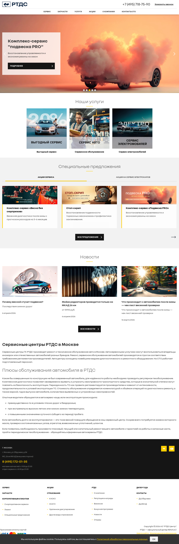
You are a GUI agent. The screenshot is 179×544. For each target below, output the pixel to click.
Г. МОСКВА (7, 447)
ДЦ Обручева (144, 498)
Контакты (141, 493)
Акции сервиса (46, 177)
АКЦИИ (50, 487)
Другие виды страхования (61, 515)
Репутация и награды (103, 498)
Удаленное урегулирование (62, 509)
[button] (84, 90)
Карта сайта (143, 533)
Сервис (47, 11)
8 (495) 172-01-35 (14, 461)
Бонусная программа (103, 509)
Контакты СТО (129, 11)
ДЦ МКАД (143, 504)
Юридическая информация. (163, 533)
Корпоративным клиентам (15, 499)
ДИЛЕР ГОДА (142, 487)
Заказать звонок (164, 4)
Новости (98, 514)
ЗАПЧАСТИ (7, 493)
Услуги (78, 11)
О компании (109, 11)
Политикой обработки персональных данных (122, 539)
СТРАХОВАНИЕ (53, 493)
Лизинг (7, 509)
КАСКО (52, 498)
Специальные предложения (17, 515)
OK (154, 539)
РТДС (94, 487)
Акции (92, 11)
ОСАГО (52, 504)
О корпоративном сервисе (16, 504)
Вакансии (98, 503)
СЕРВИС (6, 487)
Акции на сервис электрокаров (133, 177)
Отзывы (97, 520)
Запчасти (63, 11)
